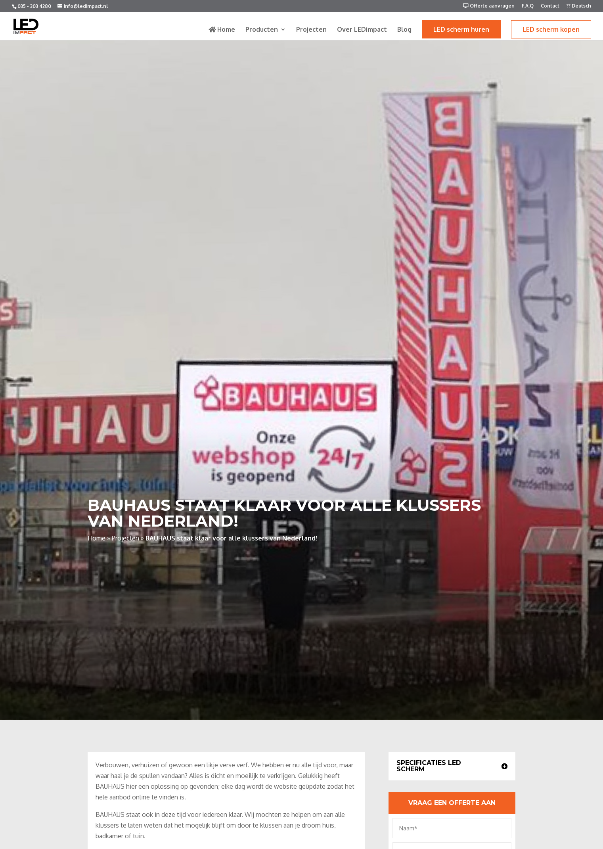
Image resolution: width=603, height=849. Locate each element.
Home (222, 29)
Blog (404, 30)
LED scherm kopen (551, 29)
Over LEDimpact (362, 30)
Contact (550, 6)
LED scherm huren (461, 29)
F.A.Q (528, 6)
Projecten (311, 30)
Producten (261, 30)
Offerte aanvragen (489, 6)
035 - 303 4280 (34, 6)
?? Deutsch (579, 6)
